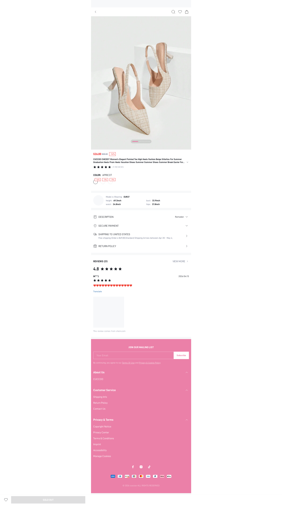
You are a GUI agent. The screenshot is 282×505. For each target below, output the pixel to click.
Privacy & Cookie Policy (150, 362)
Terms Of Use (128, 362)
